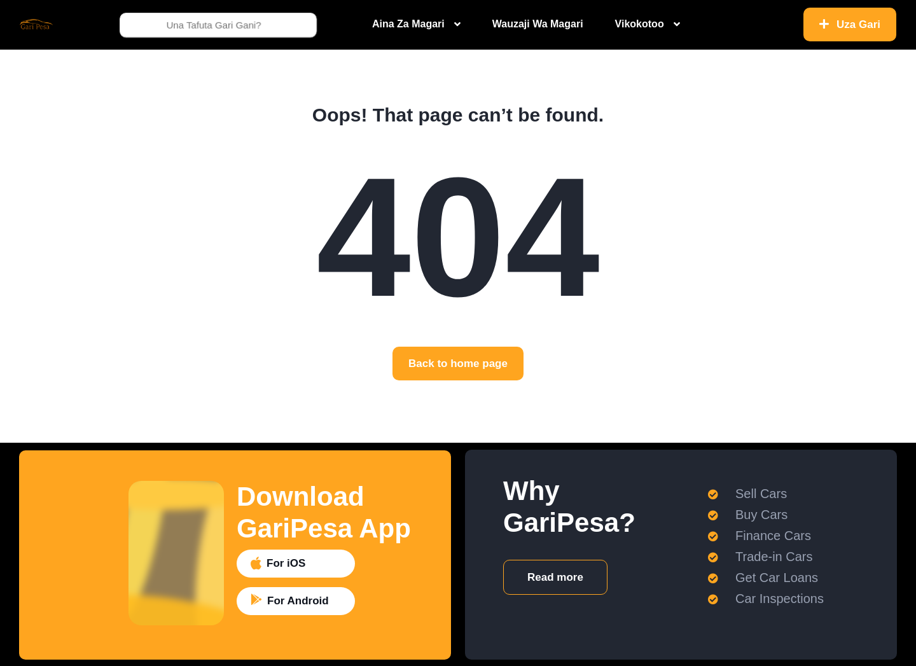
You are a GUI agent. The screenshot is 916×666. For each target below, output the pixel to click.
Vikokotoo (639, 23)
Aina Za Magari (408, 23)
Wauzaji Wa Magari (537, 23)
